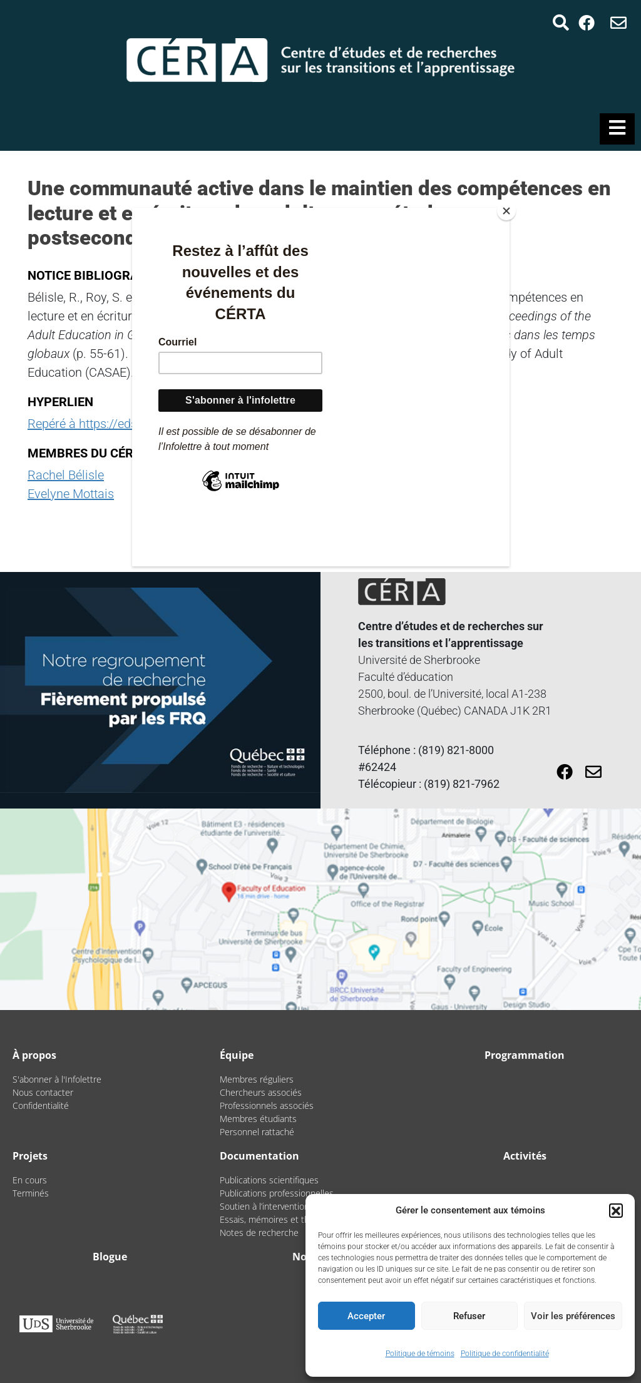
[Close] (506, 211)
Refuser (469, 1316)
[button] (616, 1210)
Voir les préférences (573, 1316)
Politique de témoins (420, 1353)
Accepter (366, 1316)
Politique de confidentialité (505, 1353)
